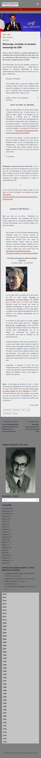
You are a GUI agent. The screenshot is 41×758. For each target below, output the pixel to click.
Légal (4, 37)
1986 (5, 697)
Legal (4, 521)
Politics (4, 542)
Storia (4, 553)
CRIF (23, 410)
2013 (5, 610)
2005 (5, 636)
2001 (5, 649)
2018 (5, 594)
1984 (5, 703)
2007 (5, 629)
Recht (4, 550)
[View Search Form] (20, 9)
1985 (5, 700)
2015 (5, 604)
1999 (5, 655)
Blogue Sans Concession (13, 579)
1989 (5, 687)
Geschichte (5, 514)
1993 (5, 674)
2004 (5, 639)
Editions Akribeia (10, 581)
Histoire (4, 516)
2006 (5, 633)
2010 (5, 620)
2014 (5, 607)
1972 (5, 742)
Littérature (5, 537)
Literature (5, 534)
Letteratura (5, 529)
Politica (4, 540)
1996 (5, 665)
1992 (5, 678)
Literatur (4, 532)
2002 (5, 646)
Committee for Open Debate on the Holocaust (20, 573)
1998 (5, 658)
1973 (5, 739)
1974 (5, 735)
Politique (9, 37)
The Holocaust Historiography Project (17, 586)
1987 (5, 694)
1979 (5, 719)
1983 (5, 707)
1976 (5, 729)
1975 (5, 732)
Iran (28, 410)
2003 (5, 642)
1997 (5, 662)
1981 (5, 713)
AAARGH (8, 584)
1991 (5, 681)
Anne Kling (16, 410)
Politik (4, 545)
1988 (5, 690)
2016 (5, 601)
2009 (5, 623)
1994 (5, 671)
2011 (5, 617)
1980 (5, 716)
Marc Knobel (7, 413)
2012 (5, 613)
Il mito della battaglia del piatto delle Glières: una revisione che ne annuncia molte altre (10, 426)
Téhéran (15, 413)
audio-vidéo (6, 508)
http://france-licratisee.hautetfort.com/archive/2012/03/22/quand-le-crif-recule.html (20, 197)
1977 (5, 726)
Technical (5, 555)
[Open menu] (37, 4)
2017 (5, 597)
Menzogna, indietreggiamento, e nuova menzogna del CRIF (30, 426)
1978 (5, 723)
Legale (4, 527)
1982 (5, 710)
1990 (5, 684)
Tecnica (4, 563)
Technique (5, 560)
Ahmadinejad (7, 410)
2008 (5, 626)
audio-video (6, 511)
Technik (4, 558)
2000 (5, 652)
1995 (5, 668)
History (4, 519)
